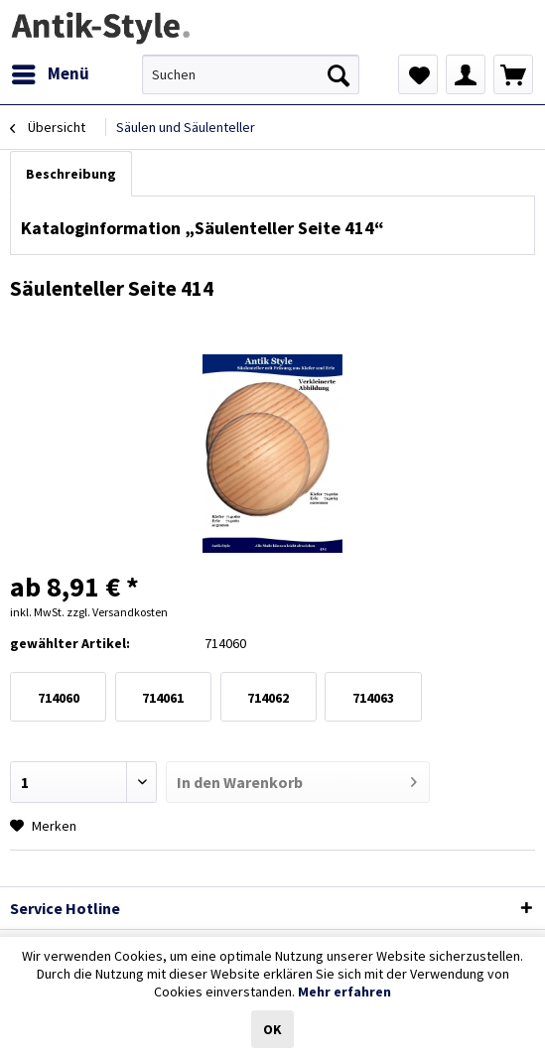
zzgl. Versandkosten (117, 611)
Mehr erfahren (344, 991)
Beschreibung (71, 174)
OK (272, 1029)
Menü (50, 71)
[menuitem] (49, 74)
